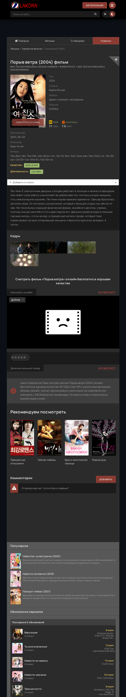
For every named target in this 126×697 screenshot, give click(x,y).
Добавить (105, 479)
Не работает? (107, 292)
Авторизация (95, 5)
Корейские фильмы (32, 48)
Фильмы (50, 40)
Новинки (106, 40)
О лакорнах (78, 40)
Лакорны (22, 40)
